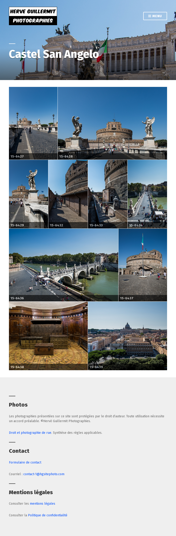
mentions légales (42, 504)
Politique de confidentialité (47, 515)
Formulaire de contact (25, 462)
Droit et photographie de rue (30, 433)
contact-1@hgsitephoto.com (43, 474)
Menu (155, 16)
